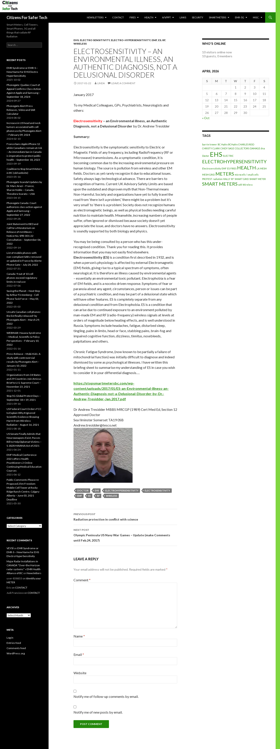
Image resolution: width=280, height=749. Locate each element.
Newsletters (95, 17)
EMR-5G (239, 17)
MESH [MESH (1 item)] (263, 168)
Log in (10, 637)
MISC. (256, 17)
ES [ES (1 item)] (228, 168)
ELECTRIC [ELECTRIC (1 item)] (228, 155)
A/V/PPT (166, 17)
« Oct (206, 118)
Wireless (80, 43)
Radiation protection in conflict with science (125, 516)
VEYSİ (10, 548)
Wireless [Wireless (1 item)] (248, 184)
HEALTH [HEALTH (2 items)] (246, 168)
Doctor (83, 490)
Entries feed (14, 642)
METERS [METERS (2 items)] (224, 174)
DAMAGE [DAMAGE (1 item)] (255, 148)
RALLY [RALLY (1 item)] (226, 179)
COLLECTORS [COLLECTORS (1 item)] (242, 148)
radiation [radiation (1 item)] (218, 179)
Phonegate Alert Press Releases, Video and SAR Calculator (21, 109)
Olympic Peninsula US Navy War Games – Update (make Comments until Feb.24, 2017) (125, 534)
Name (79, 636)
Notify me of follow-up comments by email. (106, 696)
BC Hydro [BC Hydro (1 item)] (223, 144)
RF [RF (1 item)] (232, 179)
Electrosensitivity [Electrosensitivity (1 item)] (211, 168)
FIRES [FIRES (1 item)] (233, 168)
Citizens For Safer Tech (27, 17)
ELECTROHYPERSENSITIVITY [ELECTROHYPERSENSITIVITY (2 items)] (234, 161)
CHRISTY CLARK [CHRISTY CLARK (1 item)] (211, 148)
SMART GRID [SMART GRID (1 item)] (241, 179)
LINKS (183, 17)
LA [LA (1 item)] (258, 168)
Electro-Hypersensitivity (130, 40)
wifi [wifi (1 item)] (240, 184)
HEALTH (148, 17)
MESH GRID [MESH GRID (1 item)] (208, 174)
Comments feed (16, 648)
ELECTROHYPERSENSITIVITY (121, 490)
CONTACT (118, 17)
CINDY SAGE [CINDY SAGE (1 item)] (227, 148)
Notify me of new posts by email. (98, 712)
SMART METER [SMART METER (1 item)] (257, 179)
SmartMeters (217, 17)
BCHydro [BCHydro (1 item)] (233, 144)
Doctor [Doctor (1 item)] (205, 155)
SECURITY (197, 17)
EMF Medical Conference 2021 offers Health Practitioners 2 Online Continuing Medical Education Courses (24, 462)
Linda (101, 83)
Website (80, 673)
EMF (154, 40)
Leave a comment (123, 83)
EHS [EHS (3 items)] (216, 154)
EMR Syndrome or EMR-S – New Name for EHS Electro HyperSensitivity (22, 71)
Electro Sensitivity (95, 40)
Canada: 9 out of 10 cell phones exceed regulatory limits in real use (22, 277)
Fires (133, 17)
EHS (76, 40)
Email (79, 654)
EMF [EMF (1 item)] (224, 168)
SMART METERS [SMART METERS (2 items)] (220, 184)
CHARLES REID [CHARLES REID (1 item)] (246, 144)
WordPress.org (16, 653)
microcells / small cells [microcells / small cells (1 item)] (247, 174)
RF (163, 40)
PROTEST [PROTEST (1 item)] (207, 179)
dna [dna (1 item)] (263, 148)
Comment (82, 580)
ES (159, 40)
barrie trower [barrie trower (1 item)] (209, 144)
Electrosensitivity (157, 490)
